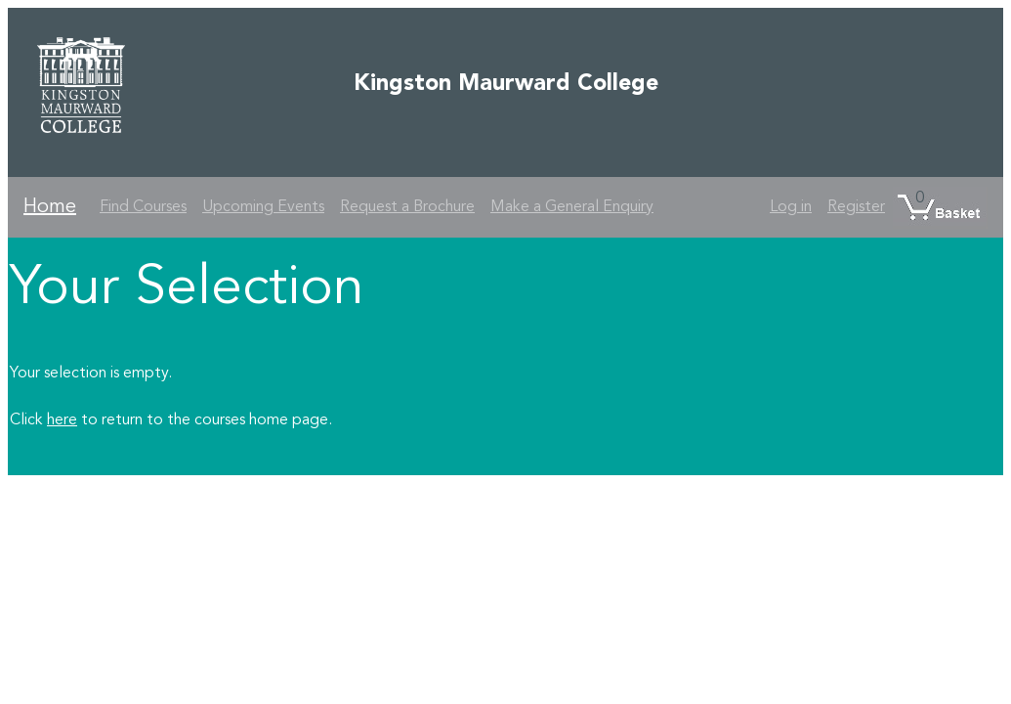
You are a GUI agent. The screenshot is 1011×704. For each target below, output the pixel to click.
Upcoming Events (263, 207)
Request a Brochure (407, 207)
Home (49, 207)
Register (856, 207)
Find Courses (143, 207)
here (62, 420)
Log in (791, 207)
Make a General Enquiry (571, 207)
